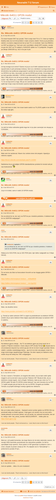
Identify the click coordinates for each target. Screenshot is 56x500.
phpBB (21, 495)
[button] (23, 22)
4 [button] (33, 23)
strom (3, 230)
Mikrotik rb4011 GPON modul (16, 15)
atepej (8, 178)
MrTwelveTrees (10, 95)
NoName (9, 331)
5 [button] (36, 23)
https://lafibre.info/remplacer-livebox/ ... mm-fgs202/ (18, 283)
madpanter (9, 54)
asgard (9, 26)
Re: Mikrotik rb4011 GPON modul (17, 33)
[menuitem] (6, 7)
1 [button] (25, 23)
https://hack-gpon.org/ (8, 419)
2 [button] (28, 23)
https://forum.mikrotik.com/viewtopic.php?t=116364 (18, 160)
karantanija (4, 428)
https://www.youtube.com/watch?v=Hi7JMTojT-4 (17, 311)
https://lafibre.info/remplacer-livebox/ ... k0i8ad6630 (18, 279)
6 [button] (38, 23)
